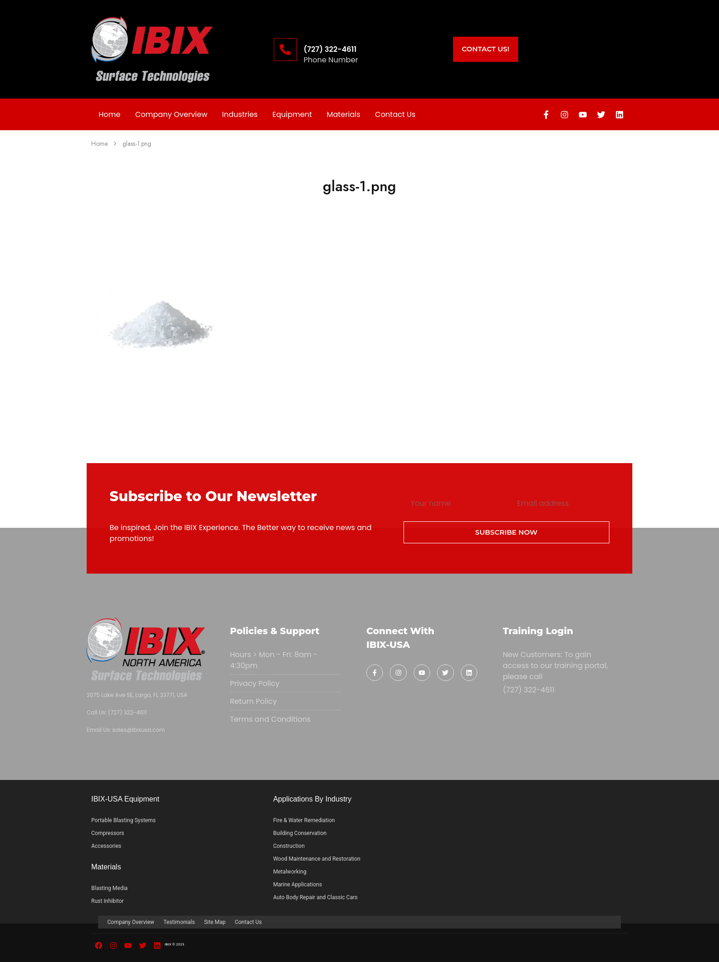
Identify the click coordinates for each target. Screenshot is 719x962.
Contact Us (395, 114)
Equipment (292, 114)
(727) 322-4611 (330, 49)
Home (110, 114)
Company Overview (171, 114)
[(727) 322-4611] (285, 49)
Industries (240, 114)
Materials (343, 114)
